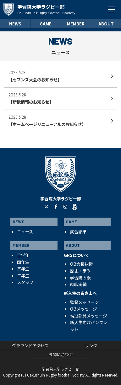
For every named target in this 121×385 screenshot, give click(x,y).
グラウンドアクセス (30, 345)
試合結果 (78, 231)
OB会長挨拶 (81, 264)
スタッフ (25, 282)
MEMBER (76, 23)
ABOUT (106, 23)
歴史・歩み (80, 271)
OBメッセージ (83, 309)
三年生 (23, 268)
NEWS (15, 23)
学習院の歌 (80, 277)
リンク (91, 345)
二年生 (23, 275)
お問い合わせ (60, 354)
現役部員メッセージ (88, 315)
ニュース (25, 231)
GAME (46, 23)
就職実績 (78, 284)
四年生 (23, 262)
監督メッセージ (84, 302)
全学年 (23, 255)
